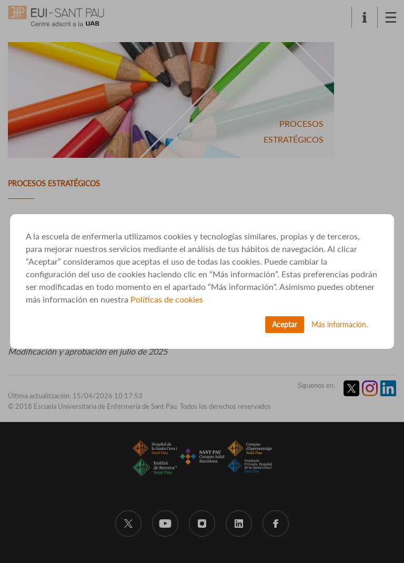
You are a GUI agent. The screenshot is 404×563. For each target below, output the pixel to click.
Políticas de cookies (166, 299)
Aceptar (284, 324)
